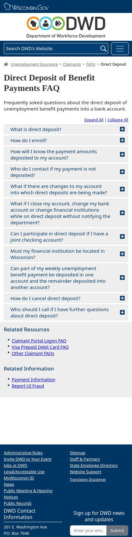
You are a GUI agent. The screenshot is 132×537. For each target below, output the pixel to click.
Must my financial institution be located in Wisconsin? (67, 254)
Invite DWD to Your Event (28, 459)
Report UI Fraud (28, 386)
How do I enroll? (67, 140)
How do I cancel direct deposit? (67, 298)
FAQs (90, 64)
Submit (117, 530)
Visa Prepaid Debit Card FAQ (40, 347)
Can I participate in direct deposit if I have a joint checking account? (67, 236)
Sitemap (77, 453)
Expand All (94, 120)
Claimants (72, 64)
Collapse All (118, 120)
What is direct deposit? (67, 129)
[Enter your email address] (88, 530)
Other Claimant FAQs (33, 353)
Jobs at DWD (15, 465)
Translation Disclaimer (88, 479)
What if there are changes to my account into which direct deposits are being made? (67, 189)
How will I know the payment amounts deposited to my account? (67, 154)
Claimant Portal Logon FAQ (39, 341)
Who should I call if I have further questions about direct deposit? (67, 312)
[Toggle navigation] (120, 48)
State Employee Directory (94, 465)
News (9, 484)
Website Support (86, 471)
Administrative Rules (23, 453)
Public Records (18, 503)
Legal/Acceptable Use (24, 471)
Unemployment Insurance (34, 64)
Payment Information (33, 380)
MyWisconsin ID (19, 478)
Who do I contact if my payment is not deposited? (67, 172)
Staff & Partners (85, 459)
